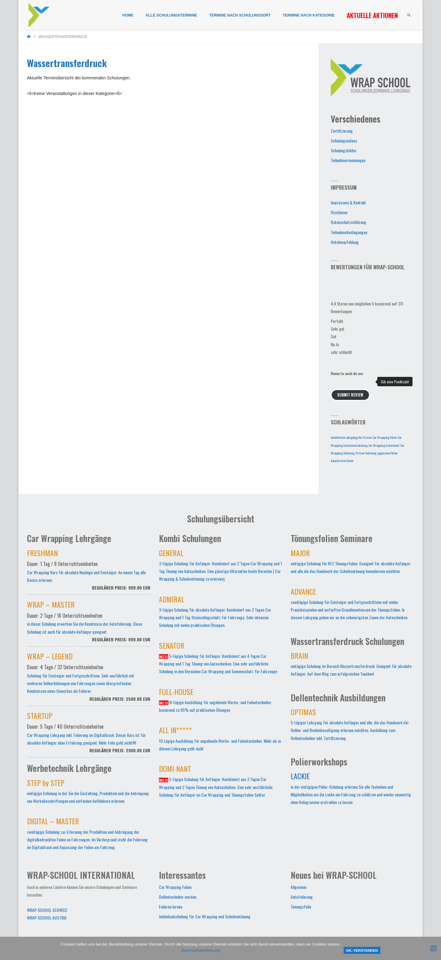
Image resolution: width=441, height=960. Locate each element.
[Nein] (433, 948)
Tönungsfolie (301, 906)
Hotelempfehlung (345, 242)
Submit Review (350, 395)
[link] (408, 15)
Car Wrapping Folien (175, 887)
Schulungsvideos (344, 140)
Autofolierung (302, 897)
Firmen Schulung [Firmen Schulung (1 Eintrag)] (366, 452)
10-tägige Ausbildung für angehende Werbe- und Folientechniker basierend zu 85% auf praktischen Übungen (215, 701)
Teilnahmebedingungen (349, 232)
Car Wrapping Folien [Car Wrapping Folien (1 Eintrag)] (385, 437)
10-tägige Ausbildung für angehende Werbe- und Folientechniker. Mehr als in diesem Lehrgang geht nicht (220, 739)
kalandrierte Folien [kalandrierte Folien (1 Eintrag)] (342, 460)
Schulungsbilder (343, 150)
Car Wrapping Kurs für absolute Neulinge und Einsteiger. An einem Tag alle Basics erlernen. (88, 573)
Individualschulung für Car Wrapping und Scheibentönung (205, 916)
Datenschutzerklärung (348, 222)
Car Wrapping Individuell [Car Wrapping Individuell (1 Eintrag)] (383, 445)
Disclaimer (339, 212)
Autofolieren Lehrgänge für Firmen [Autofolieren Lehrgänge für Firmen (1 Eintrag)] (351, 437)
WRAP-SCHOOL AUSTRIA (46, 917)
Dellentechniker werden (177, 897)
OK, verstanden (362, 950)
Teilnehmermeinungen (348, 160)
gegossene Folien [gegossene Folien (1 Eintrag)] (387, 452)
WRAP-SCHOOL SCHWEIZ (47, 910)
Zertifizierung (342, 130)
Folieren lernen (170, 906)
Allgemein (298, 887)
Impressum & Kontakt (348, 202)
